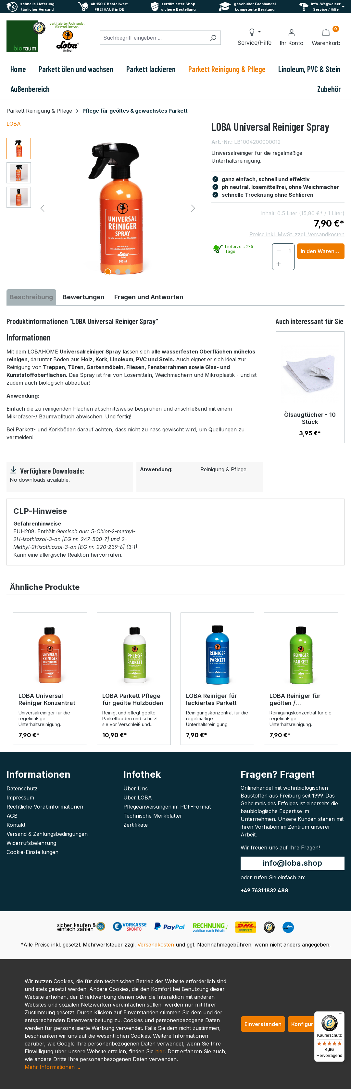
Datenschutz (22, 788)
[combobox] (153, 38)
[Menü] (341, 1015)
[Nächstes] (193, 207)
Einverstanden (263, 1024)
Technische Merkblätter (152, 815)
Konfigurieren (309, 1024)
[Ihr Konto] (291, 38)
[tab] (31, 297)
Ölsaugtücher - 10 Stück (310, 418)
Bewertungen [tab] (84, 297)
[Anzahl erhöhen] (278, 263)
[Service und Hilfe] (322, 6)
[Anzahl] (289, 250)
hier (160, 1051)
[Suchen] (213, 38)
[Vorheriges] (42, 207)
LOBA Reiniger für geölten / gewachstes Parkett (298, 699)
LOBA (13, 123)
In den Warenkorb (323, 251)
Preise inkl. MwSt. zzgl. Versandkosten (297, 234)
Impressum (20, 797)
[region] (102, 208)
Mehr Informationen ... (52, 1067)
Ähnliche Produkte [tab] (45, 587)
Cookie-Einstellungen (32, 852)
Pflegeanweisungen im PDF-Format (167, 806)
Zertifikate (135, 825)
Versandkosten (155, 944)
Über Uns (135, 788)
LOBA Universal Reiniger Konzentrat (47, 699)
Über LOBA (137, 797)
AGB (12, 815)
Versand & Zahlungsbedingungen (47, 834)
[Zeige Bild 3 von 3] (128, 271)
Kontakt (15, 825)
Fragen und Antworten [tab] (148, 297)
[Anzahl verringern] (279, 250)
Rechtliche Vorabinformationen (44, 806)
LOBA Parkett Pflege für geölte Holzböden (132, 699)
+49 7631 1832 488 (264, 890)
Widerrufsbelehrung (31, 843)
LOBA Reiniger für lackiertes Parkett (211, 699)
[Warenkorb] (326, 38)
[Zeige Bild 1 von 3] (107, 271)
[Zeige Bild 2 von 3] (117, 271)
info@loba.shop (292, 863)
